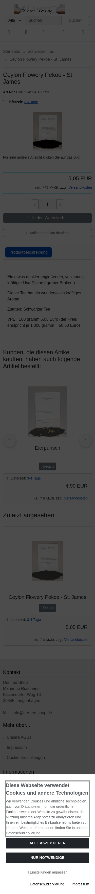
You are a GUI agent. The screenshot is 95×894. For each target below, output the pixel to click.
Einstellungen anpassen (48, 872)
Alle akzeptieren (47, 843)
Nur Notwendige (47, 858)
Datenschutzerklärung (47, 884)
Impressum (80, 884)
